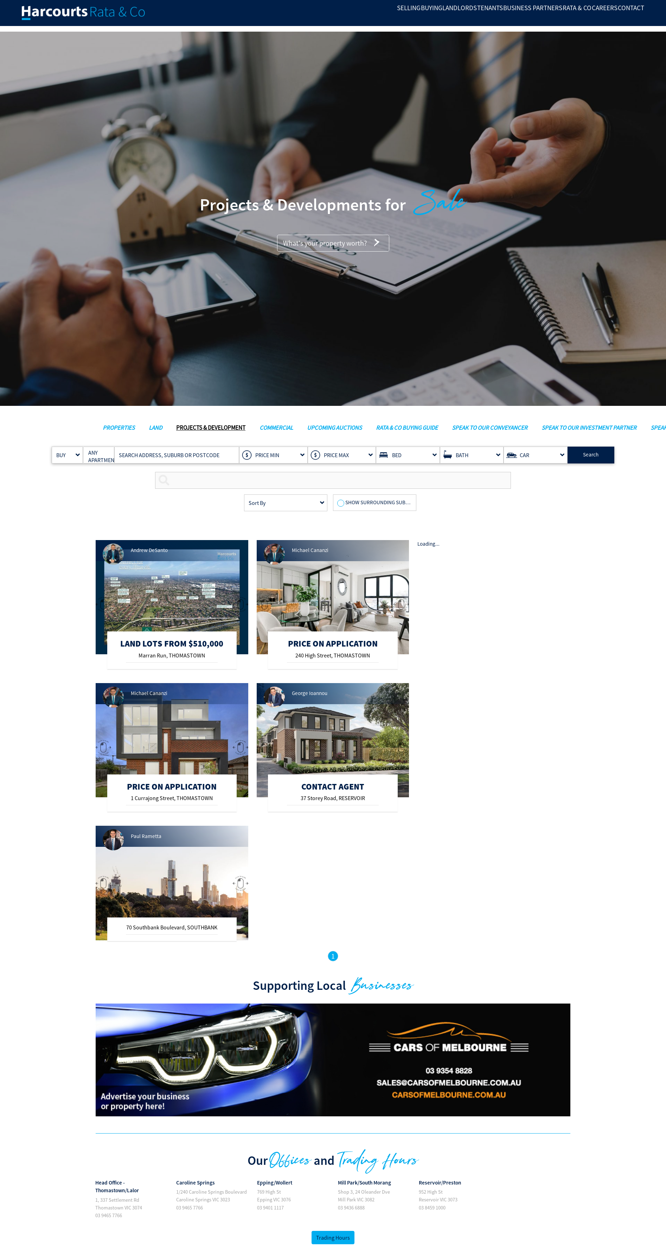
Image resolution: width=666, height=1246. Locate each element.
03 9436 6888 (351, 1208)
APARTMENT (96, 460)
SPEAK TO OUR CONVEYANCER (489, 427)
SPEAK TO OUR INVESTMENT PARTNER (589, 427)
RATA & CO (541, 16)
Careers (584, 16)
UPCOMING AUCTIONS (334, 427)
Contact (625, 16)
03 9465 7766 (108, 1215)
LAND (155, 427)
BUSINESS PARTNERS (481, 16)
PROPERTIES (119, 427)
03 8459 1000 (432, 1208)
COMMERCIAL (276, 427)
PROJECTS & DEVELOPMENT (210, 427)
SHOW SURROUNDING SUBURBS (381, 502)
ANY (96, 452)
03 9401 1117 (270, 1208)
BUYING (335, 16)
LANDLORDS (378, 16)
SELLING (297, 16)
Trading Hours (333, 1237)
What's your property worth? (333, 243)
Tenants (424, 16)
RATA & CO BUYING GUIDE (407, 427)
